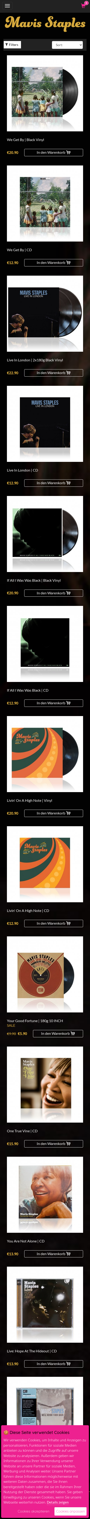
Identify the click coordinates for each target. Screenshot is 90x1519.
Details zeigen (58, 1502)
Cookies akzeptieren (34, 1511)
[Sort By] (67, 45)
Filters (11, 45)
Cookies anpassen (70, 1511)
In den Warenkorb (53, 152)
